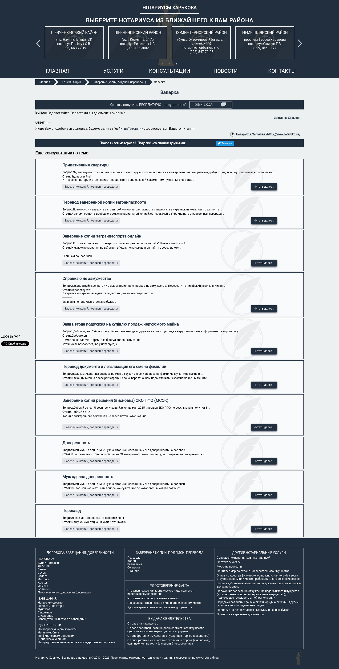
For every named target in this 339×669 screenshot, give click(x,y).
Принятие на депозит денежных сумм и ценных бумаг (253, 610)
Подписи (133, 570)
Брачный (44, 589)
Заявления (134, 564)
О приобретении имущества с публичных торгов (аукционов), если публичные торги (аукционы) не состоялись (168, 642)
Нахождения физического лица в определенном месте (164, 603)
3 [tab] (176, 63)
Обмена (43, 586)
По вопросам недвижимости (57, 629)
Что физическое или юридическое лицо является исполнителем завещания (160, 592)
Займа (42, 569)
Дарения (44, 566)
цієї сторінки (133, 128)
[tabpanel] (74, 42)
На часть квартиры (51, 606)
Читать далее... (264, 186)
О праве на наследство (142, 623)
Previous (39, 43)
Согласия (133, 567)
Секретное (45, 612)
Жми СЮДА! (210, 105)
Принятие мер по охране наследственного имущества (253, 571)
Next (301, 43)
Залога (42, 576)
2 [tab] (169, 63)
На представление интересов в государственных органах (76, 642)
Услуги (113, 71)
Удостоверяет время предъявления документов (159, 607)
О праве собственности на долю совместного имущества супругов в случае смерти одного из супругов (165, 629)
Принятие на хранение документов (240, 614)
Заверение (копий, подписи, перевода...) (91, 186)
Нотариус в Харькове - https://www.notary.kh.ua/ (268, 134)
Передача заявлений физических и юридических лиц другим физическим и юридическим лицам (258, 603)
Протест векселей (229, 562)
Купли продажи (48, 562)
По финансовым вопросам (56, 635)
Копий (131, 561)
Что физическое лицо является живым (153, 598)
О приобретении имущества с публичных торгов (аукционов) (168, 635)
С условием (45, 615)
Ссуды (42, 572)
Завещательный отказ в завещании (62, 619)
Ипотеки (43, 579)
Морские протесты (229, 566)
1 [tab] (162, 63)
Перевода (134, 557)
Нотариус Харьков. (48, 657)
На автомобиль (48, 632)
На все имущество (50, 602)
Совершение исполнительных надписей (243, 557)
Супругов (44, 609)
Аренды (43, 582)
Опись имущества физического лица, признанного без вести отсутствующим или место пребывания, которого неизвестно (258, 577)
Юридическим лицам (52, 639)
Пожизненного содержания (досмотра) (64, 592)
